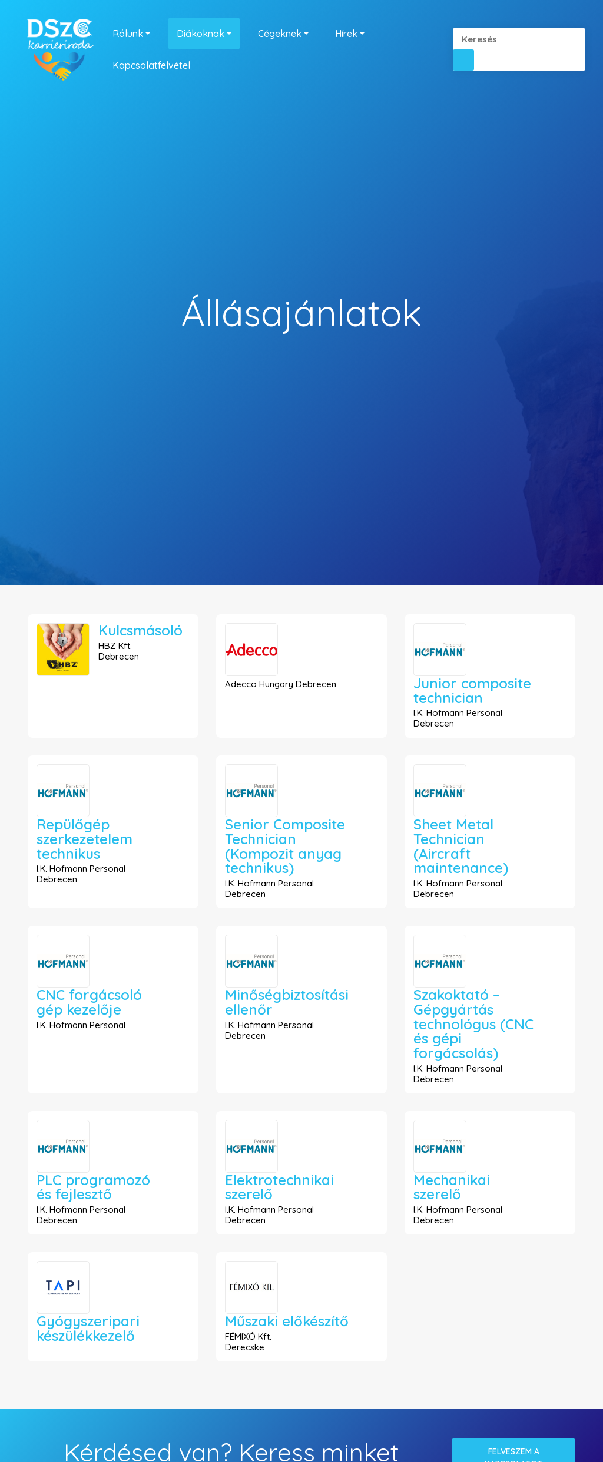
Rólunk (127, 33)
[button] (463, 60)
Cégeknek (280, 33)
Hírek (346, 33)
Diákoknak (200, 33)
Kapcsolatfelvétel (151, 65)
